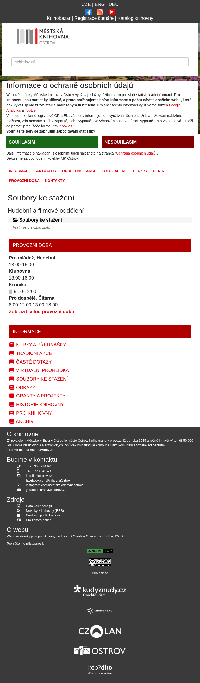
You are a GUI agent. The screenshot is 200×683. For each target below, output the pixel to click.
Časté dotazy (30, 362)
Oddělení (71, 171)
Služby (140, 171)
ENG (100, 4)
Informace (20, 171)
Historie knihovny (36, 404)
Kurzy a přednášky (37, 344)
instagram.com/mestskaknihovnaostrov (54, 485)
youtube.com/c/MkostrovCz (46, 490)
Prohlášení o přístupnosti (25, 543)
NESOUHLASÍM (120, 142)
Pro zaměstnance (39, 520)
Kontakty (55, 181)
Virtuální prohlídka (39, 370)
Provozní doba (24, 181)
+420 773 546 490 (39, 471)
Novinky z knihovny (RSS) (45, 511)
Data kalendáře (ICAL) (42, 506)
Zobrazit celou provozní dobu (41, 311)
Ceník (158, 171)
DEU (113, 4)
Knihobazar (59, 18)
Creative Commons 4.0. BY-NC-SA (98, 536)
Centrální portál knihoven (44, 515)
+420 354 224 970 (39, 466)
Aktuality (46, 171)
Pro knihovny (30, 413)
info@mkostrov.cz (39, 476)
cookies (66, 126)
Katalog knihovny (135, 18)
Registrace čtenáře (94, 18)
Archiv (21, 421)
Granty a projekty (37, 396)
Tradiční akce (30, 353)
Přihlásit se (100, 573)
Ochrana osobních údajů (136, 153)
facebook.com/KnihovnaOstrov (48, 480)
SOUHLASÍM (22, 142)
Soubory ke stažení (38, 379)
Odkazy (22, 387)
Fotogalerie (115, 171)
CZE (86, 4)
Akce (91, 171)
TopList (30, 110)
